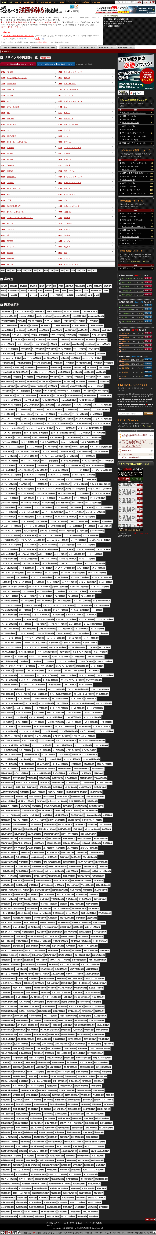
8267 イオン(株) (128, 126)
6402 (60, 206)
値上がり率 (68, 48)
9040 (3, 253)
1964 (3, 89)
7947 (60, 229)
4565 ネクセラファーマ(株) (132, 268)
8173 (3, 247)
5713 (3, 177)
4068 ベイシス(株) (129, 116)
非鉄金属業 (125, 345)
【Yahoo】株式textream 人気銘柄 (43, 48)
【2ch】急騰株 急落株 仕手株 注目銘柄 (13, 22)
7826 (60, 224)
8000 (78, 271)
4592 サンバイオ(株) (130, 140)
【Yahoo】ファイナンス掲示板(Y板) (42, 22)
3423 (60, 113)
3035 (60, 95)
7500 (73, 271)
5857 (60, 183)
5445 (3, 159)
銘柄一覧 (18, 2)
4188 (60, 124)
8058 (3, 241)
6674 (3, 218)
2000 (13, 271)
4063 (60, 119)
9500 (94, 271)
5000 (46, 271)
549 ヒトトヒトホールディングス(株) (134, 193)
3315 (3, 107)
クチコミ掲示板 (58, 2)
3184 (60, 101)
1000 (3, 271)
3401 (60, 107)
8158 (60, 241)
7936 (3, 229)
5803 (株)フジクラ (129, 170)
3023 (3, 95)
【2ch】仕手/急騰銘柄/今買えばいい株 (15, 48)
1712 (3, 78)
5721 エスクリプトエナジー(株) (134, 143)
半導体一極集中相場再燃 (115, 24)
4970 (3, 136)
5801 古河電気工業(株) (130, 123)
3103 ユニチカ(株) (129, 230)
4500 (40, 271)
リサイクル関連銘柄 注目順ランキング (18, 64)
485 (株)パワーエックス (131, 190)
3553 (3, 119)
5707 (3, 171)
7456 (60, 218)
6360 (3, 206)
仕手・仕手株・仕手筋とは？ (13, 27)
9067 (60, 253)
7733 (3, 224)
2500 (19, 271)
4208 (3, 130)
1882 (3, 84)
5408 (3, 148)
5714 (60, 177)
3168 (3, 101)
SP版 (11, 2)
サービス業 (125, 341)
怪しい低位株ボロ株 (44, 2)
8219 (60, 247)
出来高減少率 (126, 48)
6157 (60, 189)
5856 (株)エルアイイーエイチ (133, 133)
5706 (60, 165)
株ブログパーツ (97, 2)
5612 (3, 165)
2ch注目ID (85, 2)
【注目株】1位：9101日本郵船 (117, 19)
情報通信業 (125, 337)
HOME (4, 2)
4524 (60, 130)
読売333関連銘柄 (127, 295)
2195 (60, 89)
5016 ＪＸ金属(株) (129, 186)
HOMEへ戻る (6, 51)
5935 (3, 189)
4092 (3, 124)
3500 (30, 271)
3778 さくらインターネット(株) (134, 136)
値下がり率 (88, 48)
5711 (60, 171)
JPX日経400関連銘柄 (127, 278)
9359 (3, 258)
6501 (60, 212)
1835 (60, 78)
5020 (3, 142)
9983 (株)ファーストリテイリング (134, 176)
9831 (60, 264)
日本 (37, 38)
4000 (35, 271)
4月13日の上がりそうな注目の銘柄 (119, 21)
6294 (60, 194)
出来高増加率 (107, 48)
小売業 (124, 349)
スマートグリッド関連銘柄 (127, 282)
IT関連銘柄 (125, 286)
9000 (89, 271)
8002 (3, 235)
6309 (3, 200)
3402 (3, 113)
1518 (60, 72)
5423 (3, 154)
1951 (60, 84)
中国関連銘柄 (126, 313)
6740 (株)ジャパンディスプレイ (134, 113)
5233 (60, 142)
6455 (3, 212)
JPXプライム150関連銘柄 (126, 317)
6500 (62, 271)
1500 (8, 271)
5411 (60, 148)
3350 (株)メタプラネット (131, 233)
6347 (60, 200)
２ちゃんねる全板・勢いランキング (136, 261)
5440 (60, 154)
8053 (60, 235)
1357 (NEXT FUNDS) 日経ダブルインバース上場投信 (135, 173)
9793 (3, 264)
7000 (67, 271)
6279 (3, 194)
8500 (84, 271)
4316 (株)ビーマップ (130, 129)
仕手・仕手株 (42, 42)
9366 (60, 258)
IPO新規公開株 (29, 2)
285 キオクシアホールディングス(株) (134, 163)
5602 (60, 159)
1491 (3, 72)
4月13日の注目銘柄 (113, 26)
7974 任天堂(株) (128, 119)
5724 (3, 183)
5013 (60, 136)
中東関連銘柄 (126, 290)
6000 (57, 271)
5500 (51, 271)
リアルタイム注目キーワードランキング (18, 36)
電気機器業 (125, 333)
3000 (24, 271)
